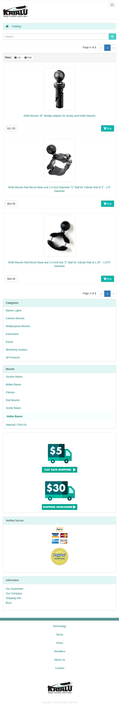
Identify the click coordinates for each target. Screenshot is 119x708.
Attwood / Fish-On (16, 424)
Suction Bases (14, 376)
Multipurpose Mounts (18, 326)
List (17, 57)
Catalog (16, 26)
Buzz (9, 602)
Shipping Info (13, 598)
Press (59, 642)
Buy (107, 128)
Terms (59, 634)
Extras (9, 341)
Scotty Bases (13, 407)
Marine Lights (14, 310)
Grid (28, 57)
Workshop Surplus (16, 349)
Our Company (14, 593)
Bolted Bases (13, 384)
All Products (13, 357)
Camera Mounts (15, 318)
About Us (59, 659)
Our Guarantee (14, 588)
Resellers (59, 651)
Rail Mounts (13, 400)
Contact (59, 668)
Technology (59, 626)
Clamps (10, 392)
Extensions (12, 333)
